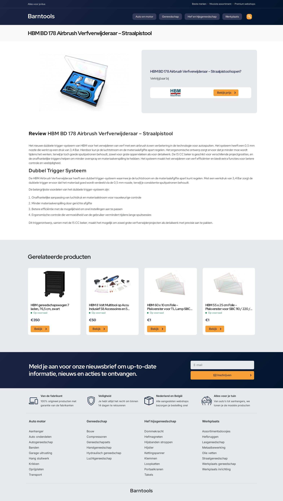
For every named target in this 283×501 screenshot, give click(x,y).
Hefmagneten (153, 436)
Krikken (34, 464)
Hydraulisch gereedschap (104, 453)
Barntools (41, 16)
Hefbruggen (210, 436)
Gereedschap (170, 16)
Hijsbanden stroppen (158, 442)
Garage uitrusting (40, 453)
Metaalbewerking (213, 447)
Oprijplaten (36, 469)
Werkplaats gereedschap (219, 464)
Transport (35, 474)
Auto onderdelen (40, 436)
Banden (34, 447)
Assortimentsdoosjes (216, 431)
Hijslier (149, 447)
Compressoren (97, 436)
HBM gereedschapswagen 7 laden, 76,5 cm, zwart (50, 307)
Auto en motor (144, 16)
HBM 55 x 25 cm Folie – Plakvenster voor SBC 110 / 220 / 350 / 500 (227, 307)
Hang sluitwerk (39, 458)
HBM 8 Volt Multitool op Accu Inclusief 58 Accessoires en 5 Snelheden (109, 307)
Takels (148, 474)
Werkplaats (232, 16)
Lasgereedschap (213, 442)
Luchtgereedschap (99, 458)
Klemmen (150, 458)
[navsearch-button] (249, 16)
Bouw (90, 431)
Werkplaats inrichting (216, 469)
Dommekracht (154, 431)
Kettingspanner (154, 453)
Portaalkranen (153, 469)
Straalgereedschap (215, 458)
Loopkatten (152, 464)
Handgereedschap (99, 447)
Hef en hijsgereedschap (202, 16)
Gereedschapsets (98, 442)
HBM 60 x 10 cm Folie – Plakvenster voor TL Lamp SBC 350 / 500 (168, 307)
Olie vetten (209, 453)
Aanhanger (36, 431)
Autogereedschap (41, 442)
